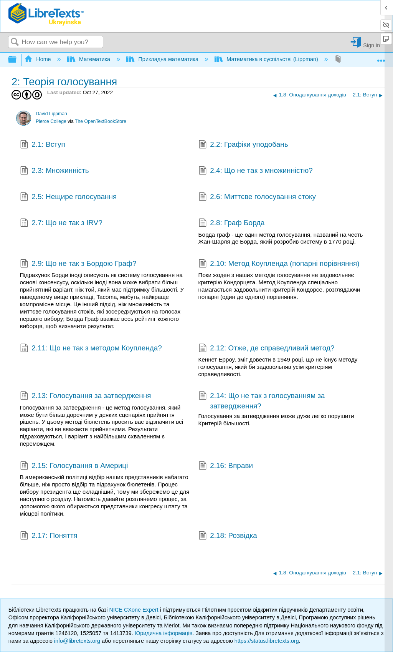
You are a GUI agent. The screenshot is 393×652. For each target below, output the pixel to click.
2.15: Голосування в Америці (74, 466)
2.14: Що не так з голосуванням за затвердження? (261, 401)
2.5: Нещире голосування (68, 197)
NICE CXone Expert (134, 610)
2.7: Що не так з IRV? (61, 223)
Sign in (371, 45)
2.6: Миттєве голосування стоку (257, 197)
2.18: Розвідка (227, 536)
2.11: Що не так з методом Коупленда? (91, 349)
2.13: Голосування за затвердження (85, 396)
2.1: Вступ (42, 145)
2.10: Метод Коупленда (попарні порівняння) (279, 264)
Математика (89, 59)
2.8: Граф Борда (231, 223)
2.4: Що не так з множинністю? (255, 171)
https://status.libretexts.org (266, 641)
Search (15, 42)
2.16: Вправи (225, 466)
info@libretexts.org (77, 641)
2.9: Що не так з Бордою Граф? (78, 264)
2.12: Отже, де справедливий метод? (266, 349)
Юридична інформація (164, 633)
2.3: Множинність (54, 171)
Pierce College (51, 121)
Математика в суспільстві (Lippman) (267, 59)
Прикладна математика (163, 59)
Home (38, 59)
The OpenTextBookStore (100, 121)
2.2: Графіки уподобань (243, 145)
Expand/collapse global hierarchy (17, 60)
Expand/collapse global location (381, 57)
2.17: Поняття (49, 536)
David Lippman (51, 113)
